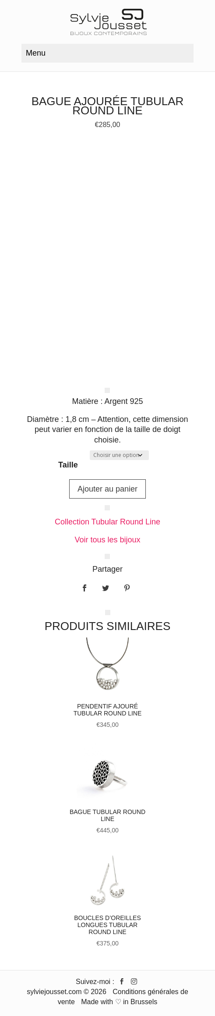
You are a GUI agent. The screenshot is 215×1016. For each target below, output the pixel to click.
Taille (68, 464)
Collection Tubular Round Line (107, 521)
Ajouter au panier (107, 489)
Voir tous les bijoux (107, 539)
